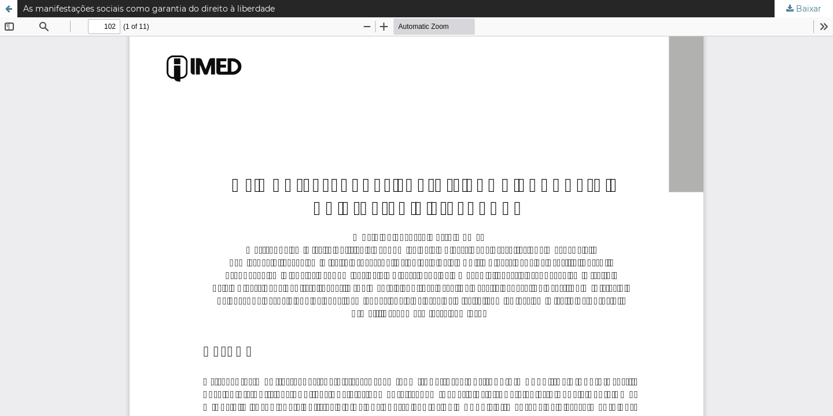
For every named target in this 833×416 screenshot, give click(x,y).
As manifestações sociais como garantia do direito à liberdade (149, 8)
